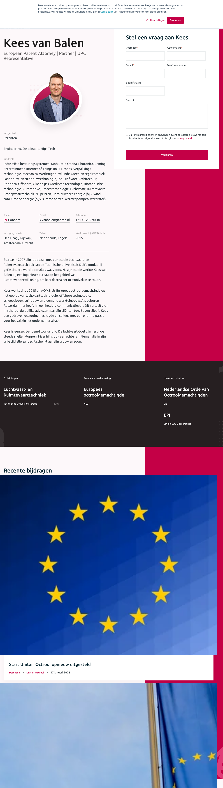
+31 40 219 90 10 (88, 220)
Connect (12, 220)
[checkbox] (80, 738)
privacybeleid (184, 138)
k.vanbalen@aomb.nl (55, 220)
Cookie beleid (106, 12)
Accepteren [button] (175, 20)
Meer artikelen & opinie (22, 579)
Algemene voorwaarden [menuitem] (67, 778)
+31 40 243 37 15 (111, 663)
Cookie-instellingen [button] (155, 20)
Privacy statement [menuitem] (94, 778)
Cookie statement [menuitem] (119, 778)
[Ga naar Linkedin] (191, 779)
